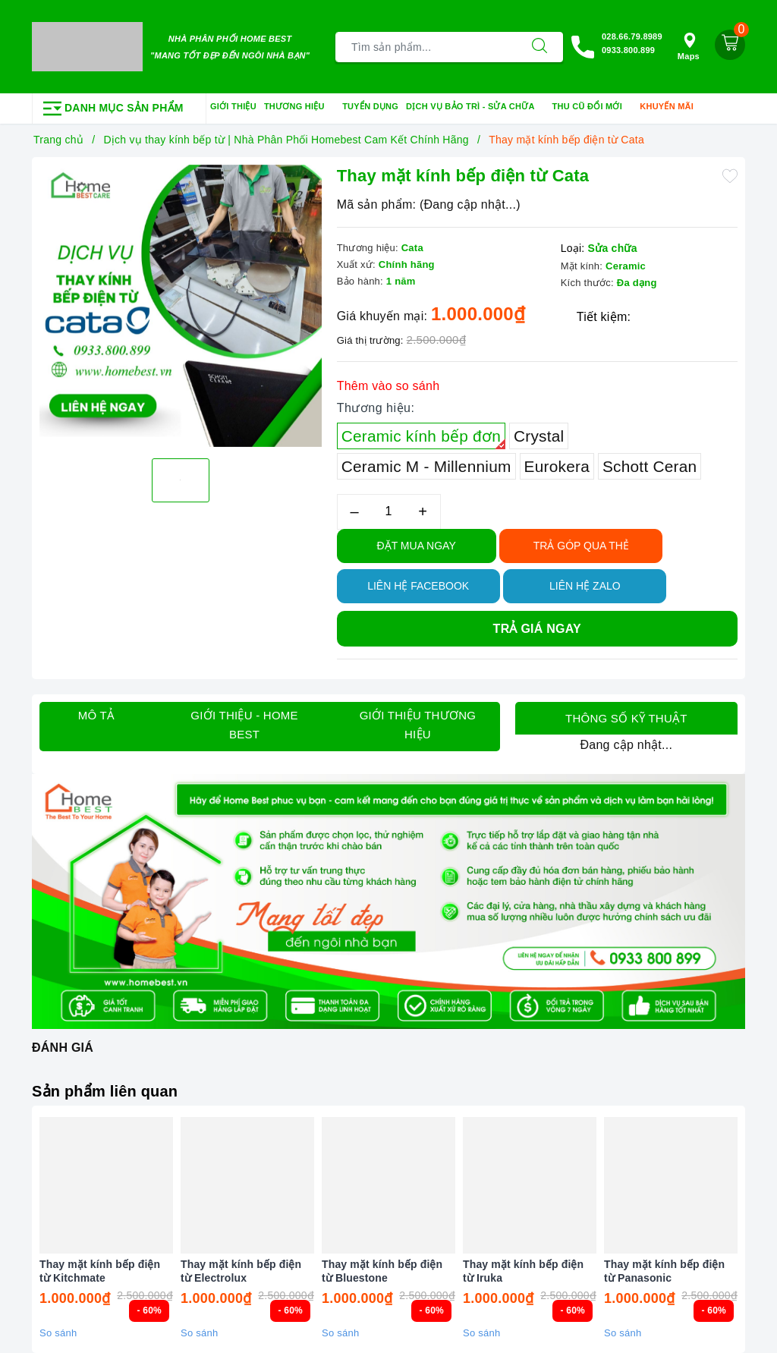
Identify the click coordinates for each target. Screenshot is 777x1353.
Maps (689, 47)
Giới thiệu (233, 106)
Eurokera (557, 466)
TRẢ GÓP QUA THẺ (581, 546)
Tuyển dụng (370, 106)
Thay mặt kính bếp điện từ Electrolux (241, 1271)
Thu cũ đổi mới (592, 107)
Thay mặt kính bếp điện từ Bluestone (382, 1271)
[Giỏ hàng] (730, 45)
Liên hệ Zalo (585, 586)
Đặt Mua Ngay (416, 546)
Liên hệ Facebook (418, 586)
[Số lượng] (389, 512)
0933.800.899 (628, 50)
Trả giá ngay (537, 628)
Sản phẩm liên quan (105, 1091)
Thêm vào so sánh (388, 385)
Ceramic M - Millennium (426, 466)
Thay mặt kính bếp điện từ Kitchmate (99, 1271)
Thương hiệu (299, 107)
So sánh (58, 1333)
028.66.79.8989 (632, 36)
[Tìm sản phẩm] (426, 47)
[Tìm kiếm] (539, 47)
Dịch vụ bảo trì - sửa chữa (475, 107)
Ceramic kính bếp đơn (423, 438)
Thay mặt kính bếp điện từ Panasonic (664, 1271)
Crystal (539, 436)
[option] (180, 306)
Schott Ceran (649, 466)
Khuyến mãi (671, 107)
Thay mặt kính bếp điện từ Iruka (523, 1271)
